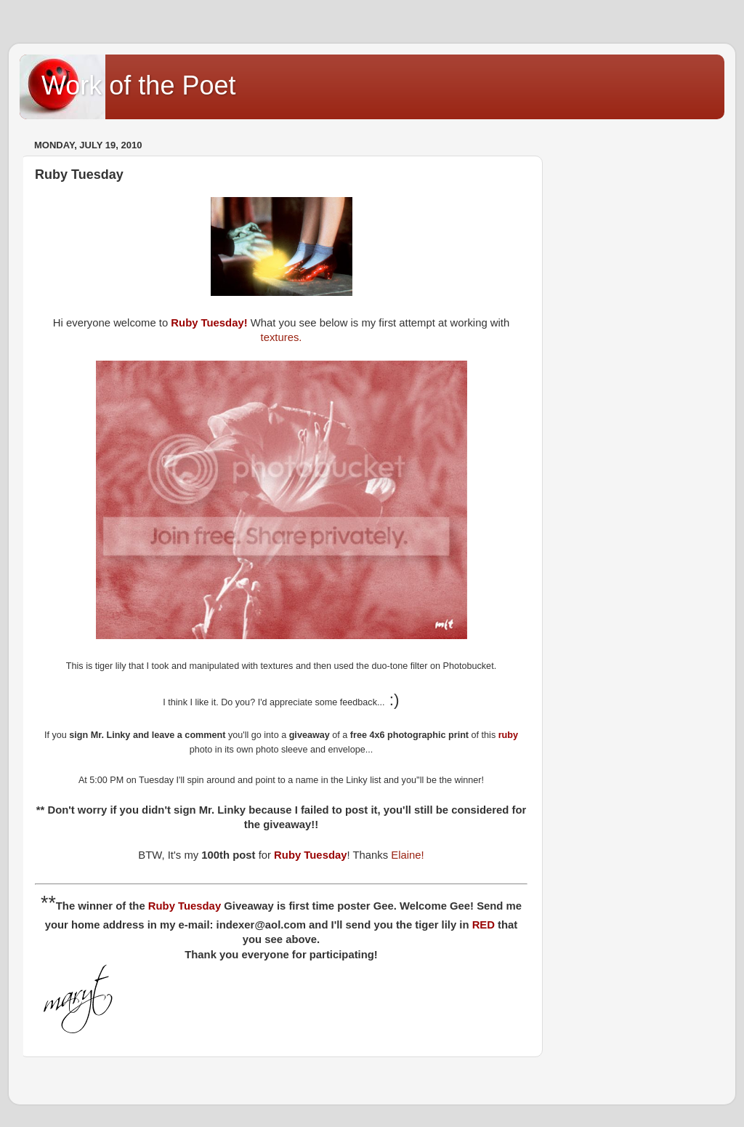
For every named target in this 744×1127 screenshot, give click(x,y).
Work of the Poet (138, 85)
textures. (281, 337)
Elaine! (407, 855)
